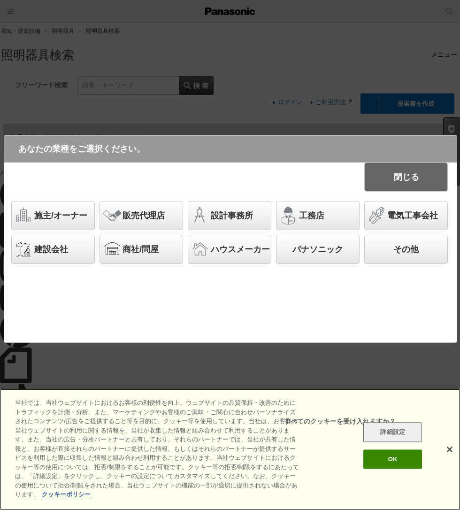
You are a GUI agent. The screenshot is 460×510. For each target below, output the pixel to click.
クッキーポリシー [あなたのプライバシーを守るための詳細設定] (66, 494)
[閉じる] (449, 449)
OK (393, 459)
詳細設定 (392, 432)
